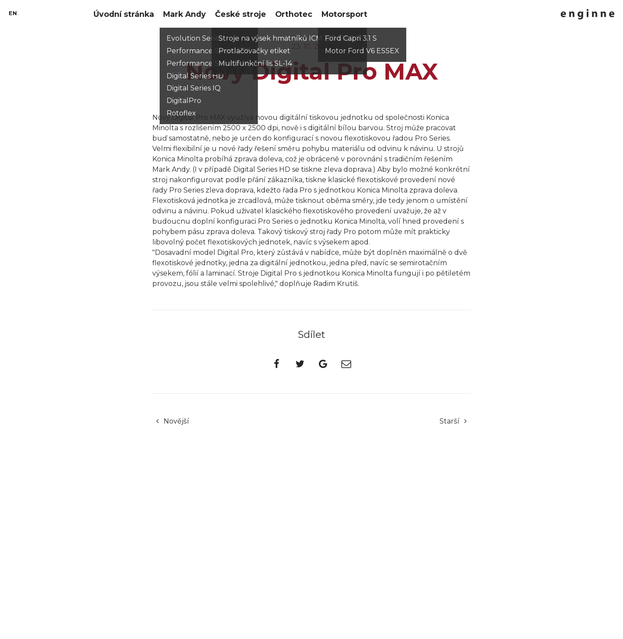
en (13, 13)
